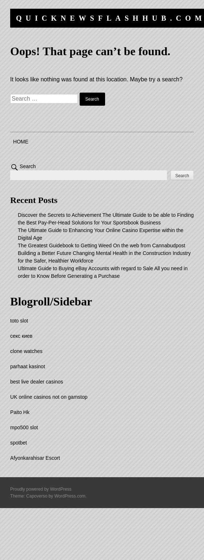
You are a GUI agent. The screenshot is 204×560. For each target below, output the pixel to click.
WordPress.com (69, 496)
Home (20, 142)
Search (28, 166)
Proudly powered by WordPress (41, 489)
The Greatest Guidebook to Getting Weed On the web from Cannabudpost (101, 245)
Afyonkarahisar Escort (35, 458)
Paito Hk (19, 412)
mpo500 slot (24, 427)
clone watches (26, 351)
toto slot (19, 321)
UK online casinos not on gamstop (48, 397)
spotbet (18, 443)
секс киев (21, 336)
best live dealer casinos (36, 382)
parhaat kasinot (27, 366)
